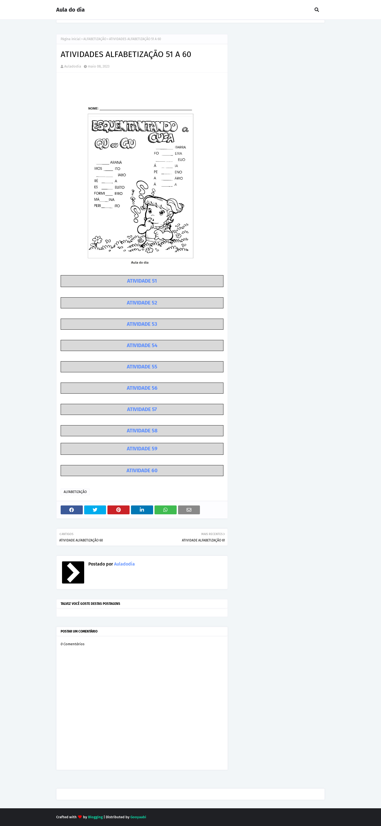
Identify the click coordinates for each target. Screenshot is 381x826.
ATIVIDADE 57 (142, 409)
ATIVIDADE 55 (142, 367)
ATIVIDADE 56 (142, 388)
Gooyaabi (138, 817)
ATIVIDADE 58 (142, 431)
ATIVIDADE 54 (142, 345)
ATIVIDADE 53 (142, 324)
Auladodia (72, 66)
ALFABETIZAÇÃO (94, 39)
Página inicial (71, 39)
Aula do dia (70, 9)
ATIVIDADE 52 (142, 303)
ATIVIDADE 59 (142, 449)
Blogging (95, 817)
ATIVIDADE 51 (142, 281)
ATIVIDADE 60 (142, 471)
